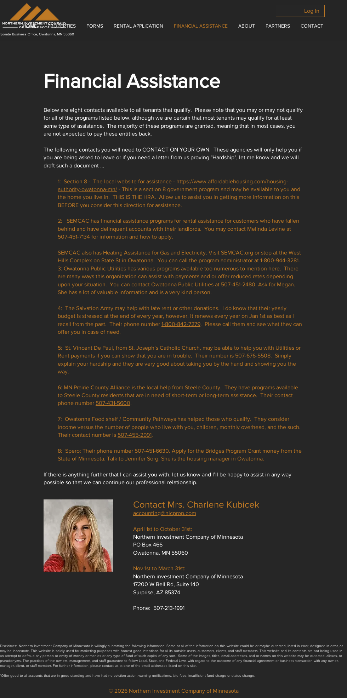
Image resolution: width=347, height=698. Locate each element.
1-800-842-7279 (180, 324)
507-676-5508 (253, 356)
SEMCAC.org (237, 253)
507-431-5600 (113, 403)
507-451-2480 (238, 284)
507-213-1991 (168, 608)
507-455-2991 (135, 435)
